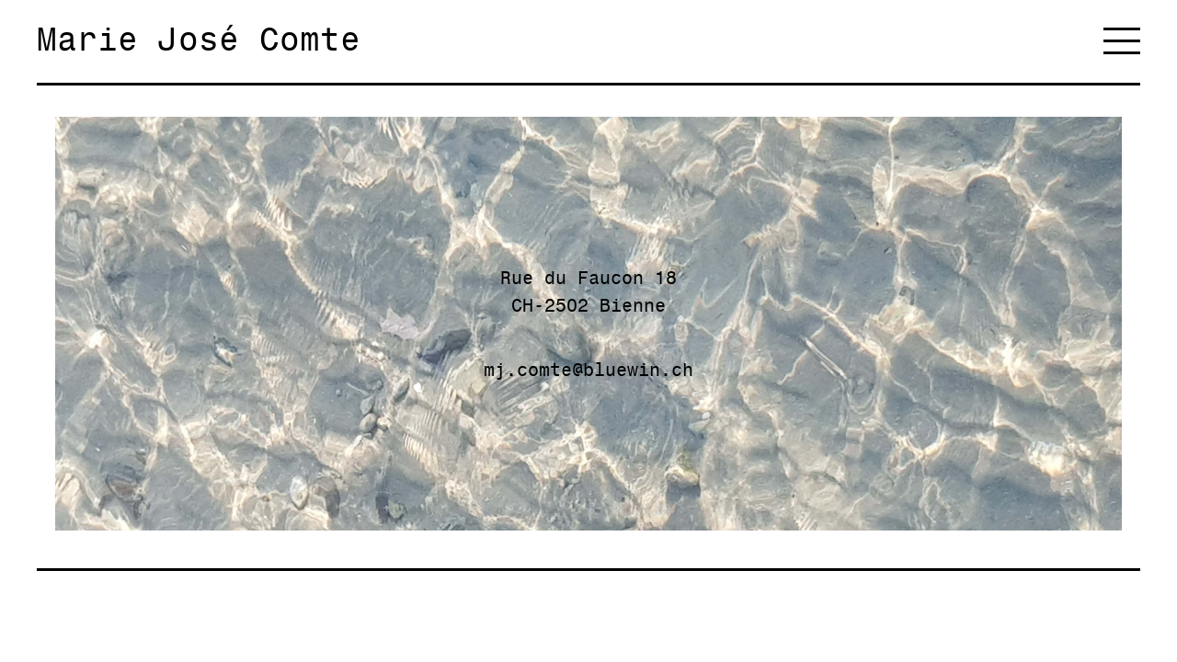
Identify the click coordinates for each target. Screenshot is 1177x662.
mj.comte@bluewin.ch (588, 370)
